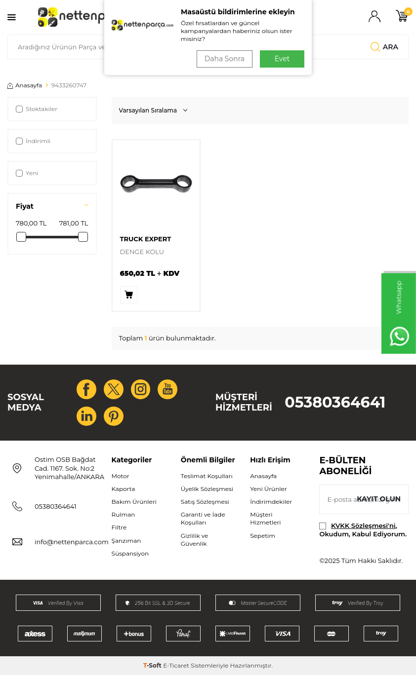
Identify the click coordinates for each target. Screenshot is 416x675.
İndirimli (33, 141)
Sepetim (262, 535)
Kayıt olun (379, 499)
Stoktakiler (36, 108)
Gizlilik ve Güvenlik (194, 539)
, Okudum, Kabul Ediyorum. (363, 530)
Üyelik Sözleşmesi (207, 489)
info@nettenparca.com (72, 542)
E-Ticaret (176, 665)
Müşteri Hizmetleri (265, 518)
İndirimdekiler (271, 502)
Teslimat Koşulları (207, 476)
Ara (384, 47)
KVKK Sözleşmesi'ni (363, 525)
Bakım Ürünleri (134, 502)
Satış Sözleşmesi (205, 502)
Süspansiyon (130, 553)
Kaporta (123, 489)
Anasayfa (24, 85)
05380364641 (335, 402)
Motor (120, 476)
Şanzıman (126, 540)
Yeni (27, 173)
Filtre (119, 527)
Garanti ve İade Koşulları (203, 518)
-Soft (153, 665)
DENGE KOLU (142, 252)
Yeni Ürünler (268, 489)
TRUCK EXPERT (145, 239)
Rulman (123, 515)
